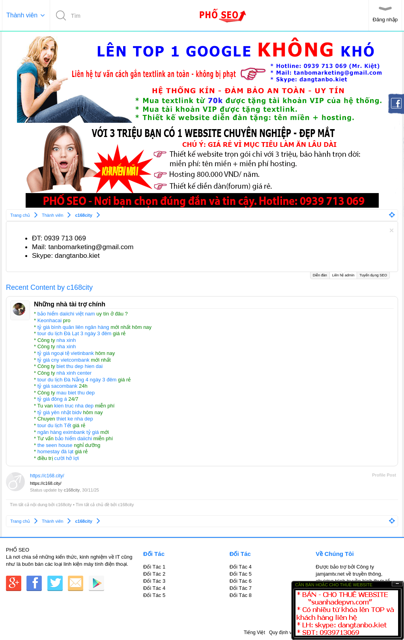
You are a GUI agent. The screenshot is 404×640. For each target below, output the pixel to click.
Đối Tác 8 (241, 595)
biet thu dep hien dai (79, 366)
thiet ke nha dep (74, 419)
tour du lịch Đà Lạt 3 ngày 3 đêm (74, 333)
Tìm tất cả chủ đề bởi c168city (105, 504)
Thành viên (21, 15)
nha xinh (66, 340)
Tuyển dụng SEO (373, 275)
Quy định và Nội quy (290, 632)
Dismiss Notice (392, 230)
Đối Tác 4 (154, 588)
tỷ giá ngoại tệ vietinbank (65, 353)
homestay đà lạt (55, 451)
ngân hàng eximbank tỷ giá (68, 432)
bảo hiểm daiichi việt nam (66, 314)
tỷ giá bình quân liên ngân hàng (73, 327)
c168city (72, 490)
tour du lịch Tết (54, 425)
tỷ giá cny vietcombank (63, 360)
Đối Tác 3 (154, 581)
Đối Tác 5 (154, 595)
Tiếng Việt (254, 632)
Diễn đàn (320, 275)
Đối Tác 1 (154, 567)
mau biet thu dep (75, 393)
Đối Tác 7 (241, 588)
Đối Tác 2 (154, 574)
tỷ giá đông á (52, 399)
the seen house (55, 445)
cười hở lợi (66, 458)
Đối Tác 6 (241, 581)
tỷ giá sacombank (57, 386)
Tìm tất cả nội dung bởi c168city (41, 504)
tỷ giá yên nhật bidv (59, 412)
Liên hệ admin (343, 274)
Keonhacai (49, 320)
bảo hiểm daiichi (73, 438)
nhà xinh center (74, 373)
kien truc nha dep (74, 406)
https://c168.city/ (47, 476)
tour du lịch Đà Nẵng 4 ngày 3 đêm (77, 380)
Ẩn (397, 584)
